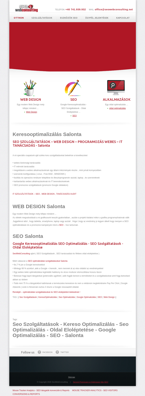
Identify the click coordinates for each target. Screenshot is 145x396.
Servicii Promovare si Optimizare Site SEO (90, 382)
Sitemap (71, 377)
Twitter (62, 352)
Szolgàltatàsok (41, 18)
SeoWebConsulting (21, 253)
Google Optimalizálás (86, 297)
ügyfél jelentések (96, 18)
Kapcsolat (123, 18)
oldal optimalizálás (117, 108)
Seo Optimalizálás (67, 297)
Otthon (19, 18)
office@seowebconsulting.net (114, 9)
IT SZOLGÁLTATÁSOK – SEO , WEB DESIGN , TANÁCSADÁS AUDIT (44, 194)
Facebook (45, 352)
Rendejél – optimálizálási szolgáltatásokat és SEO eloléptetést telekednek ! (46, 292)
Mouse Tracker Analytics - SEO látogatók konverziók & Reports (41, 390)
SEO (74, 116)
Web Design (31, 112)
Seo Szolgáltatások (28, 297)
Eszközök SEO (68, 18)
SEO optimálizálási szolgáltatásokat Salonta (48, 261)
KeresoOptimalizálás (47, 297)
